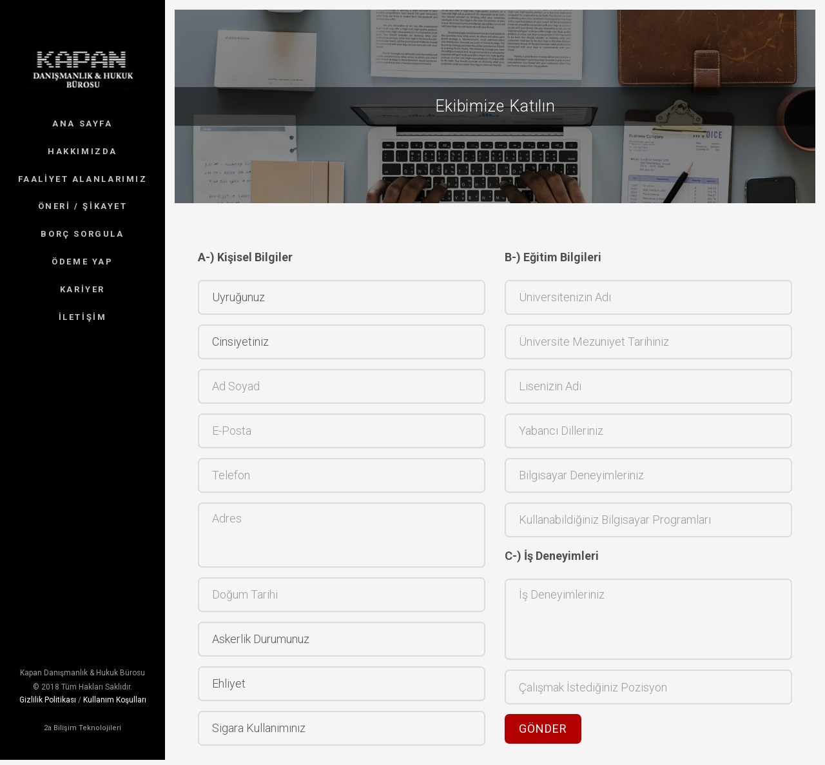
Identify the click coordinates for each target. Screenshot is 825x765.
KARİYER (82, 289)
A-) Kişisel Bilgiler (245, 257)
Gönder (543, 728)
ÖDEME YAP (82, 261)
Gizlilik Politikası (47, 682)
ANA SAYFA (82, 123)
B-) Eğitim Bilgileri (553, 257)
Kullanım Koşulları (114, 682)
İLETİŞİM (83, 317)
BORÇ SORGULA (82, 234)
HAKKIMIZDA (82, 151)
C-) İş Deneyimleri (552, 555)
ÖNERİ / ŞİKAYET (83, 206)
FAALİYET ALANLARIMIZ (83, 179)
